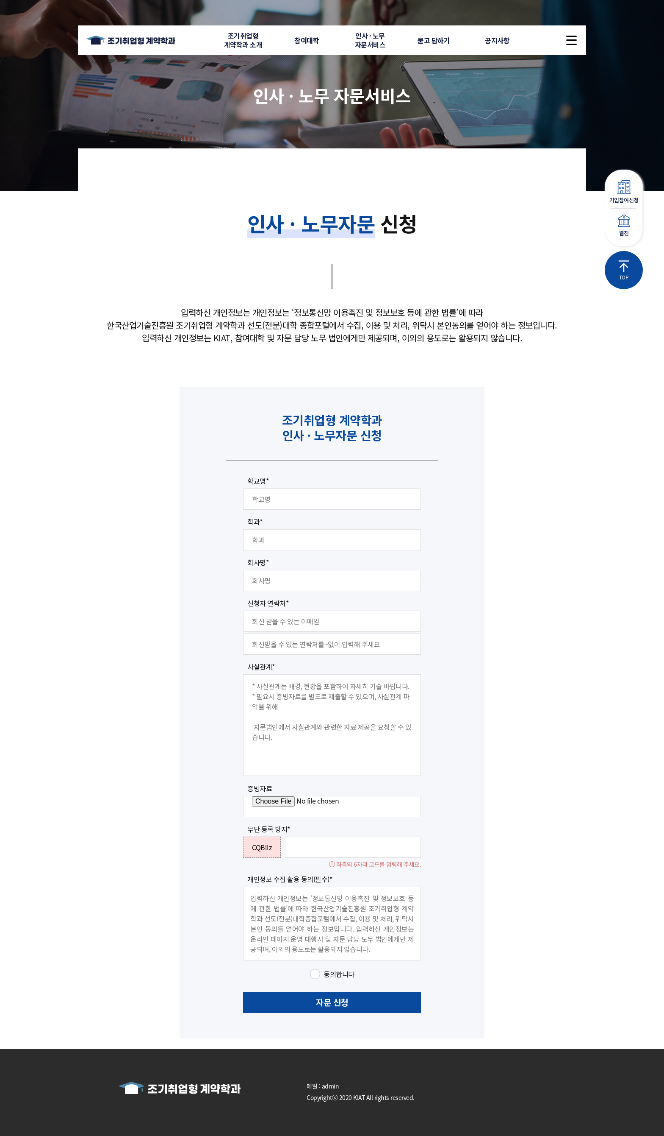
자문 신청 (332, 1002)
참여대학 (306, 40)
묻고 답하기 (434, 40)
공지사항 (497, 40)
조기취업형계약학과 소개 (243, 40)
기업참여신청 (623, 192)
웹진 (623, 226)
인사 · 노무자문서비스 (370, 40)
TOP (624, 270)
